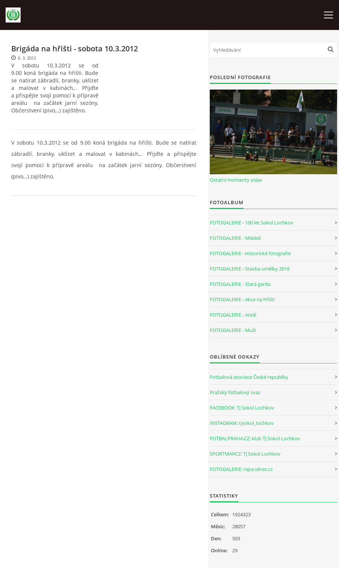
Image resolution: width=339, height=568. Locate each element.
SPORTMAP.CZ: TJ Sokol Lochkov (245, 453)
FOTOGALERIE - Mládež (235, 238)
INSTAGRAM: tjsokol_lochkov (242, 423)
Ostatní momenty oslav (236, 179)
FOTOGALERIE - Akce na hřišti (242, 299)
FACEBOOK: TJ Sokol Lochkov (242, 407)
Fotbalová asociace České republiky (249, 377)
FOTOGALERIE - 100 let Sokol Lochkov (251, 222)
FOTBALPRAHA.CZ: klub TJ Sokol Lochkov (255, 438)
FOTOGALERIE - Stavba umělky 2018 (250, 268)
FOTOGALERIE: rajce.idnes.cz (241, 469)
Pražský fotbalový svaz (235, 392)
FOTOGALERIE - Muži (233, 330)
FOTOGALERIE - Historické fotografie (250, 253)
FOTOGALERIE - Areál (233, 314)
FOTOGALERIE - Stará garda (240, 284)
